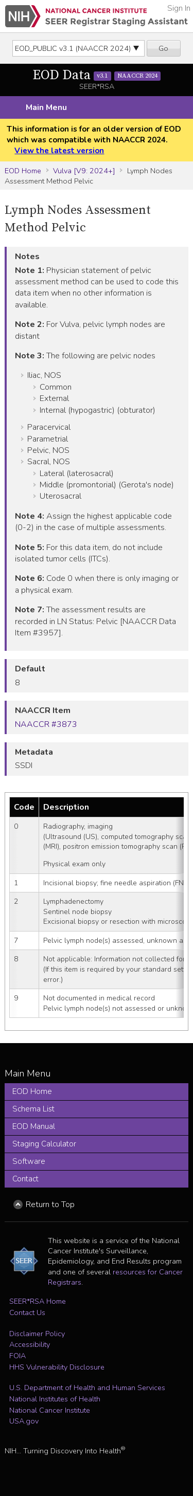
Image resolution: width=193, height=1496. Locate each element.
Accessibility (29, 1344)
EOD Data (96, 75)
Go (163, 48)
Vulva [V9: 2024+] (84, 171)
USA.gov (24, 1421)
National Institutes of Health (54, 1399)
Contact (25, 1179)
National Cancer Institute (49, 1410)
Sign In (178, 8)
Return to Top (50, 1204)
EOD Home (23, 171)
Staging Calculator (44, 1144)
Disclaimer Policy (37, 1333)
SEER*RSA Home (37, 1301)
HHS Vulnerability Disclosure (56, 1367)
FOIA (17, 1356)
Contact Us (27, 1312)
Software (28, 1161)
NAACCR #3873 (46, 724)
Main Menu (46, 107)
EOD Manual (33, 1126)
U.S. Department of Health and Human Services (87, 1387)
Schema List (33, 1109)
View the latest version (59, 150)
